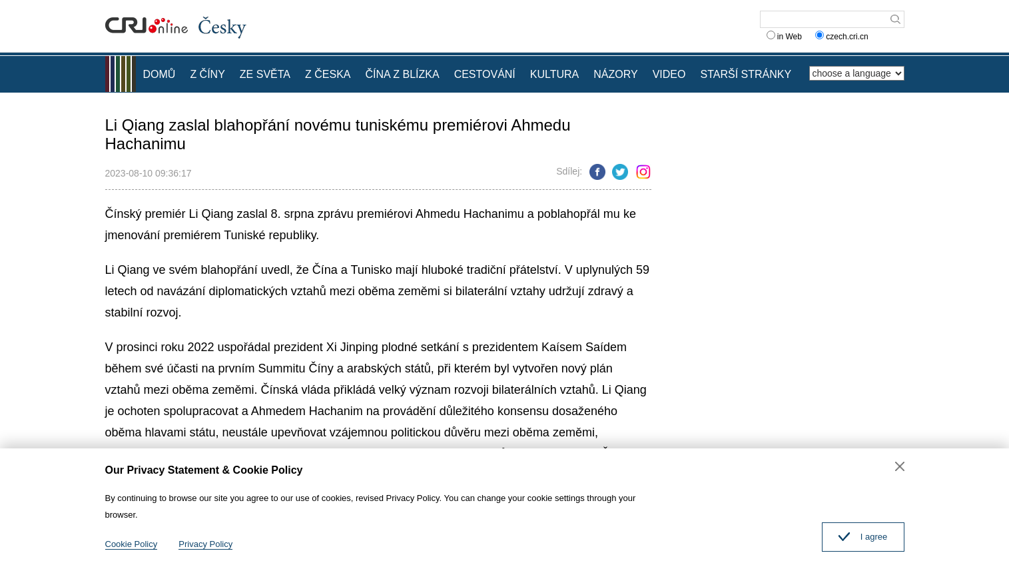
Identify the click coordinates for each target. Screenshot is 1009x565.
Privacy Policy (205, 544)
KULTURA (554, 74)
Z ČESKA (327, 74)
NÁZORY (615, 74)
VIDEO (669, 74)
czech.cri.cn (842, 36)
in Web (784, 36)
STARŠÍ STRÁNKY (745, 74)
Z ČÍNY (207, 74)
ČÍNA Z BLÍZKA (402, 74)
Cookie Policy (131, 544)
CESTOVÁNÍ (484, 74)
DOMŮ (159, 74)
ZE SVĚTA (265, 74)
